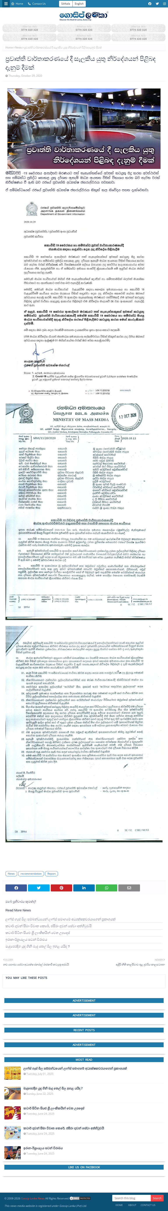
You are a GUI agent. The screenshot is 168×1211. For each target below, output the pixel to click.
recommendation (31, 873)
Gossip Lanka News (33, 1198)
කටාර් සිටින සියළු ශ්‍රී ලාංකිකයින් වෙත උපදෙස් (37, 933)
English (79, 3)
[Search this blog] (131, 1198)
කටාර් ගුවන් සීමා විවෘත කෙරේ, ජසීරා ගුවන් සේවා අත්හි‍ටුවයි (48, 926)
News (18, 47)
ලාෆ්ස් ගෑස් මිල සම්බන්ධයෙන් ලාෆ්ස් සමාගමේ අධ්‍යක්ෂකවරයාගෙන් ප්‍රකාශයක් (60, 919)
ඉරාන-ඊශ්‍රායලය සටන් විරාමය (26, 939)
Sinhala (65, 3)
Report (51, 873)
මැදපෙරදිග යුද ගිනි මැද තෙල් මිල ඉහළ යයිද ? (37, 946)
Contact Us (37, 3)
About (132, 1205)
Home (17, 3)
